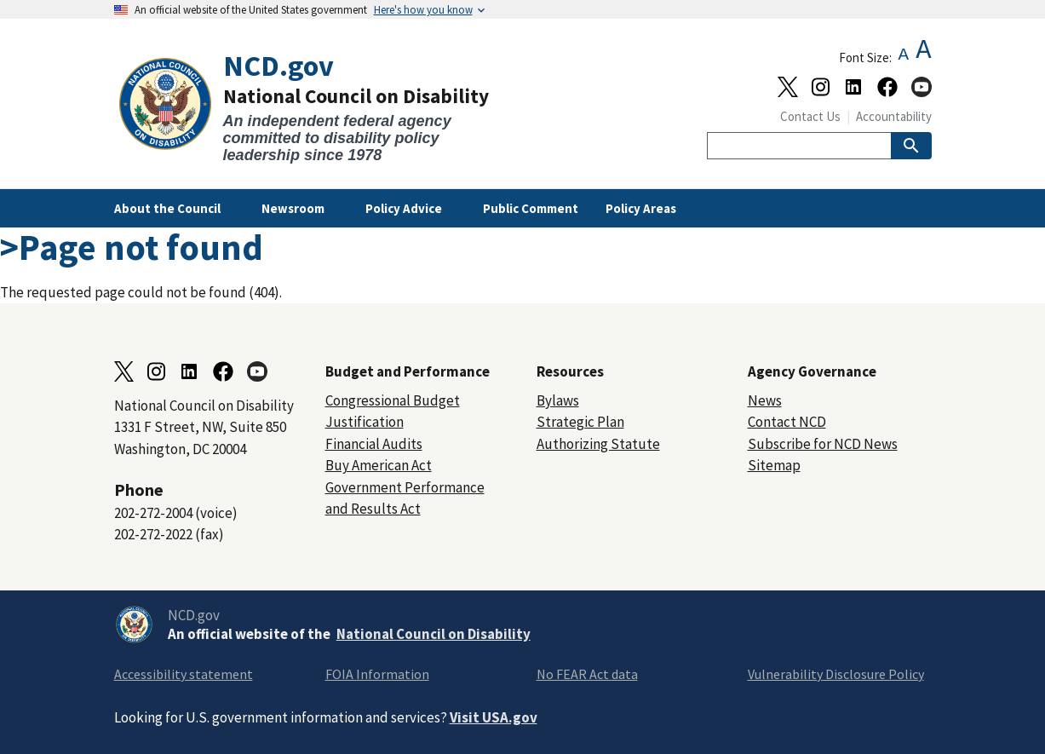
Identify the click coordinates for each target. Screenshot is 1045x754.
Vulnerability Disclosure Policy (836, 673)
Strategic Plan (580, 421)
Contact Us (810, 116)
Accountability (894, 116)
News (765, 400)
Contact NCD (787, 421)
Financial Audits (373, 444)
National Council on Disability (433, 633)
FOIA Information (377, 673)
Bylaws (558, 400)
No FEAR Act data (587, 673)
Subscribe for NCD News (823, 444)
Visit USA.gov (493, 717)
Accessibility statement (183, 673)
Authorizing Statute (598, 444)
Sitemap (774, 465)
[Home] (318, 107)
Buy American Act (378, 465)
